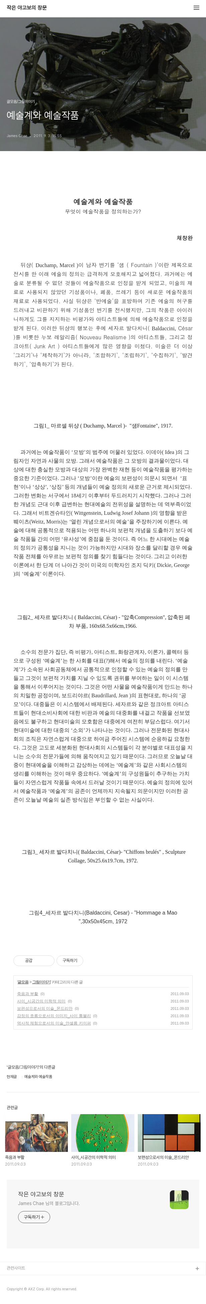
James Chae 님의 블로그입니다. (49, 1203)
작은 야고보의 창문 (27, 8)
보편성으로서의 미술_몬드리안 (45, 1008)
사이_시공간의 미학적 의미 (41, 1001)
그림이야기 (41, 982)
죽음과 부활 (27, 993)
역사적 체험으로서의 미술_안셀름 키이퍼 (54, 1023)
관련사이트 (16, 1268)
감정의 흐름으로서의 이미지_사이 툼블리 (54, 1016)
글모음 (22, 982)
